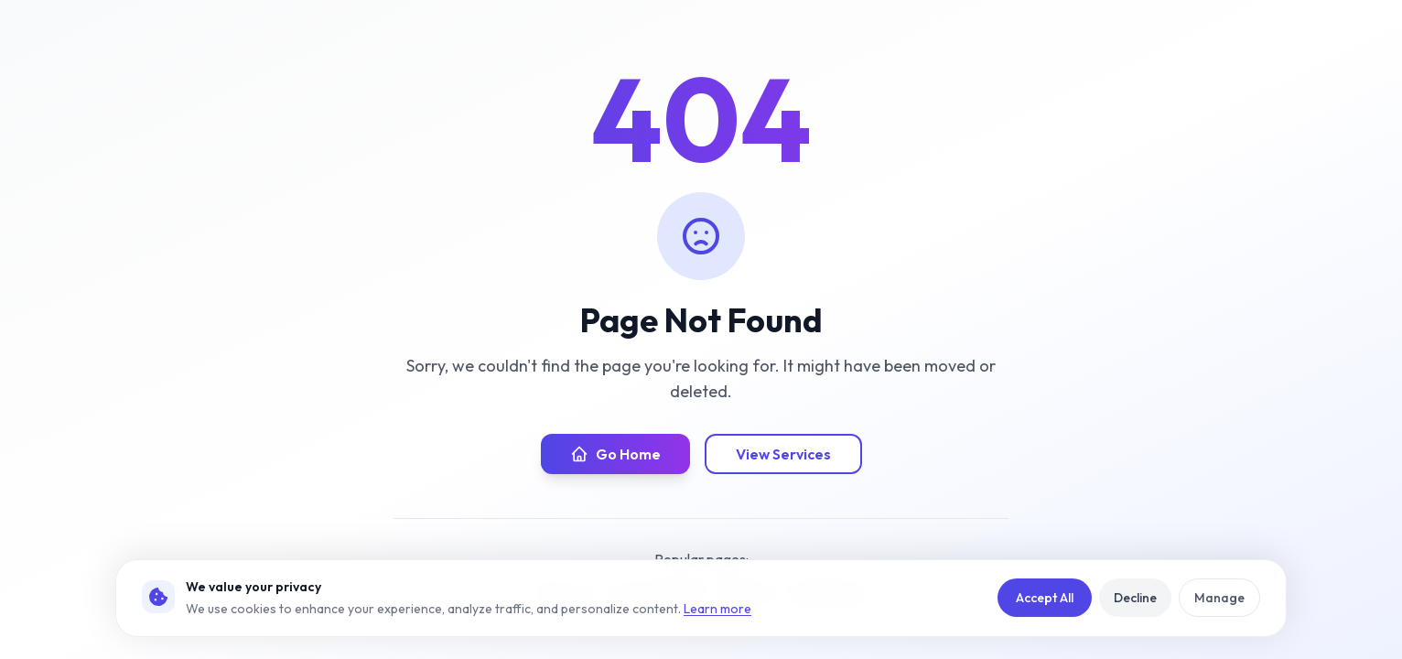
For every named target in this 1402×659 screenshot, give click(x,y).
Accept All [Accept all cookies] (1044, 597)
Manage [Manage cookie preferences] (1219, 597)
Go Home (615, 454)
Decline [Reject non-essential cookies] (1135, 597)
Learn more (717, 608)
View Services (783, 454)
